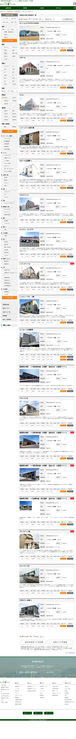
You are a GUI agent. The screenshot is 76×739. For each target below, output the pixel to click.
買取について (55, 690)
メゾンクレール (24, 264)
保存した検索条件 (7, 319)
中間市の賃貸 (18, 702)
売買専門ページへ (44, 686)
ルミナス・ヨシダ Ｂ (26, 229)
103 (22, 222)
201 (22, 626)
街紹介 (66, 690)
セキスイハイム (18, 695)
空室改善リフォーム (31, 688)
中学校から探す (13, 22)
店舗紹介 (67, 697)
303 (22, 558)
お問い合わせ (58, 8)
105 (22, 524)
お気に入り (63, 50)
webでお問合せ (50, 672)
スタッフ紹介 (68, 688)
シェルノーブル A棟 (26, 297)
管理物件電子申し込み (69, 702)
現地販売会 (42, 697)
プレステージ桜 (24, 531)
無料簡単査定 (55, 695)
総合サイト (27, 713)
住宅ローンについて (56, 693)
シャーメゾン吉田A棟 (26, 128)
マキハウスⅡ (23, 398)
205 (22, 50)
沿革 (66, 695)
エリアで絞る (5, 18)
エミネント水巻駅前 (26, 330)
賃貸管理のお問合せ (31, 690)
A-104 (22, 593)
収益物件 (42, 695)
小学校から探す (5, 22)
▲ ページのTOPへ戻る (69, 652)
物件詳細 (70, 50)
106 (22, 120)
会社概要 (42, 8)
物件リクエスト (6, 308)
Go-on (21, 95)
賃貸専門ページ (18, 686)
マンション (42, 690)
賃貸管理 (25, 8)
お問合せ (67, 704)
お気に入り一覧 (6, 312)
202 (22, 87)
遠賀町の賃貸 (18, 704)
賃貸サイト (38, 713)
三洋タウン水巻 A (25, 600)
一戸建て (42, 688)
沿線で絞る (13, 18)
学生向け (17, 690)
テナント (17, 693)
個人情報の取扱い (69, 699)
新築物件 (17, 697)
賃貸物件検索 (8, 8)
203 (22, 458)
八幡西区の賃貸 (18, 699)
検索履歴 (5, 315)
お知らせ (67, 686)
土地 (41, 693)
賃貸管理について (31, 686)
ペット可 (17, 688)
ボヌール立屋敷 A (25, 161)
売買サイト (49, 713)
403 (22, 359)
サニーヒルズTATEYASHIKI (29, 23)
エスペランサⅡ (24, 566)
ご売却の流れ (55, 686)
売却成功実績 (55, 688)
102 (22, 153)
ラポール (22, 57)
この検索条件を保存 (68, 19)
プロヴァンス (24, 195)
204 (22, 356)
